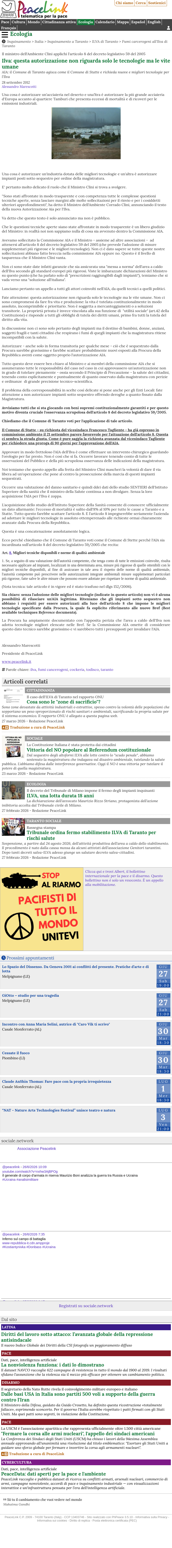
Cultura (18, 22)
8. (10, 553)
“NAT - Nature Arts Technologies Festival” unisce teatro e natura (58, 1110)
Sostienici (157, 2)
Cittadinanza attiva (59, 22)
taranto (107, 669)
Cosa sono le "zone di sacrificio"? (63, 702)
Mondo (34, 22)
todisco (92, 669)
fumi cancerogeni (53, 669)
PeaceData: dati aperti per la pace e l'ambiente (53, 1474)
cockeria (77, 669)
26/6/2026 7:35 (34, 1234)
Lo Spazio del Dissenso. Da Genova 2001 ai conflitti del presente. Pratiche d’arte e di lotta (75, 968)
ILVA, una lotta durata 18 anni (60, 796)
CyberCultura (17, 1462)
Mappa (123, 22)
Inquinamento (19, 41)
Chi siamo (124, 2)
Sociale (35, 738)
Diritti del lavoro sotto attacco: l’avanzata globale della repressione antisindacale (77, 1337)
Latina (8, 1327)
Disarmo (11, 1382)
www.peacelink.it (16, 661)
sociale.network (17, 1140)
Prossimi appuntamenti (30, 958)
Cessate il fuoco (16, 1053)
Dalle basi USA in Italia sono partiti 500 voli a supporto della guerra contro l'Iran (78, 1397)
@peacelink (11, 1167)
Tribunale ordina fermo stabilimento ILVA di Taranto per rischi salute (91, 835)
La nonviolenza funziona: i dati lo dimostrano (52, 1365)
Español (138, 22)
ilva (33, 669)
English (153, 22)
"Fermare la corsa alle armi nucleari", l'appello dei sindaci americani (78, 1433)
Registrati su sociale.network (86, 1305)
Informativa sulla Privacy (151, 1517)
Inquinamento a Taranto (67, 41)
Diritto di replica (80, 1520)
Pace (5, 22)
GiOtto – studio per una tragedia (30, 995)
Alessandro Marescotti (19, 87)
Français (8, 28)
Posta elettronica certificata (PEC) (115, 1520)
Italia (39, 41)
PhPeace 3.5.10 (122, 1517)
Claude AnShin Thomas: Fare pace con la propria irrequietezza (56, 1081)
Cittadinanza (41, 690)
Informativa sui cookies (52, 1520)
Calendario (104, 22)
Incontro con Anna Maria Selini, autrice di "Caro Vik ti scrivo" (56, 1024)
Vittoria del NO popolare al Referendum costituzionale (89, 750)
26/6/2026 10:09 (35, 1167)
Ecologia (85, 22)
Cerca (141, 2)
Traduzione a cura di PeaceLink (37, 727)
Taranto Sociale (44, 821)
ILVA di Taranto (105, 41)
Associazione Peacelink (36, 1149)
